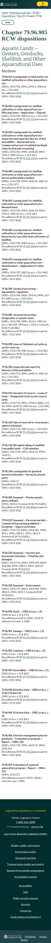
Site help (25, 904)
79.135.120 (29, 119)
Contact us (25, 910)
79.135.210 (29, 301)
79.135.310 (29, 380)
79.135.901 (29, 657)
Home (5, 12)
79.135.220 (29, 331)
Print (7, 22)
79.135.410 (29, 539)
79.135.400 (29, 507)
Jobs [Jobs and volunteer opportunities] (25, 891)
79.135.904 (29, 722)
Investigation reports (25, 876)
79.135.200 (29, 484)
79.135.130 (29, 158)
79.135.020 (29, 432)
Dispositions (8, 15)
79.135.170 (29, 275)
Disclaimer (30, 936)
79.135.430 (29, 598)
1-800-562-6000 (25, 822)
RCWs (36, 12)
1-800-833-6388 (36, 827)
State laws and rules (20, 12)
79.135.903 (29, 699)
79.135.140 (29, 187)
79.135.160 (29, 246)
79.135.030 (29, 458)
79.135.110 (29, 93)
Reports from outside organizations (25, 870)
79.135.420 (29, 572)
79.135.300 (29, 353)
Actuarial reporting (25, 857)
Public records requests (25, 898)
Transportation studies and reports (25, 864)
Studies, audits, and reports (25, 845)
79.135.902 (29, 676)
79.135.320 (29, 409)
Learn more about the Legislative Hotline (25, 833)
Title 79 (21, 15)
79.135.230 (29, 751)
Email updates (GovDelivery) (25, 916)
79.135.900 (29, 637)
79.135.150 (29, 216)
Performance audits (25, 851)
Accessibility (25, 885)
